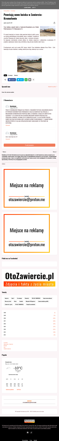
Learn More (27, 7)
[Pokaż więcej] (33, 79)
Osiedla (21, 301)
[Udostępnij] (54, 22)
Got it (33, 7)
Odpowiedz (8, 125)
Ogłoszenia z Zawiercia (8, 344)
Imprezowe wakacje (47, 298)
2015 (29, 326)
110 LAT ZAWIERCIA (19, 304)
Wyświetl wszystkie (52, 86)
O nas (31, 440)
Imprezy (6, 298)
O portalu (5, 342)
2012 (29, 335)
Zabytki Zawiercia (7, 349)
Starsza (54, 152)
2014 (29, 329)
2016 (29, 323)
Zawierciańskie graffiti (43, 301)
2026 (29, 312)
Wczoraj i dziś (8, 301)
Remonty (16, 75)
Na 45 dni (19, 389)
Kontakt (5, 345)
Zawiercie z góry (8, 304)
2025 (29, 315)
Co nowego (13, 11)
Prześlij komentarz (29, 145)
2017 (29, 321)
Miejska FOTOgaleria (30, 301)
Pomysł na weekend (30, 304)
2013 (29, 332)
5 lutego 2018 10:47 (13, 134)
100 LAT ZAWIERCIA (36, 298)
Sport (13, 298)
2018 (29, 318)
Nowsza (4, 152)
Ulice (15, 301)
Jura (4, 347)
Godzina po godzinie (10, 389)
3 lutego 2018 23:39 (13, 107)
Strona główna (6, 11)
